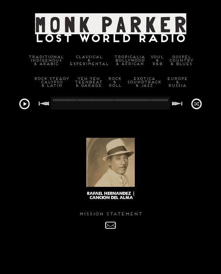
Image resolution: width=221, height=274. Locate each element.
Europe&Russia (177, 82)
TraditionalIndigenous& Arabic (45, 60)
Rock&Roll (114, 82)
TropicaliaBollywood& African (129, 60)
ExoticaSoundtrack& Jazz (144, 82)
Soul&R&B (156, 60)
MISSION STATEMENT (110, 214)
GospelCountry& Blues (181, 60)
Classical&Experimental (88, 60)
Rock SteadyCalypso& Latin (51, 82)
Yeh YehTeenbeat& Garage (88, 82)
